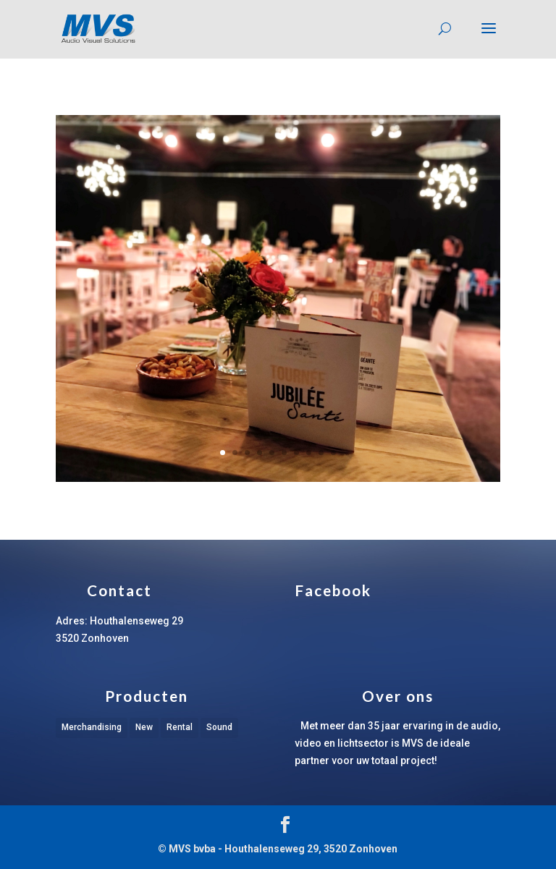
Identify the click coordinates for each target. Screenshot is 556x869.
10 (333, 452)
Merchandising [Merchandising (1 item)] (92, 727)
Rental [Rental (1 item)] (180, 727)
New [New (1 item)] (144, 727)
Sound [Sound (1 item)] (219, 727)
